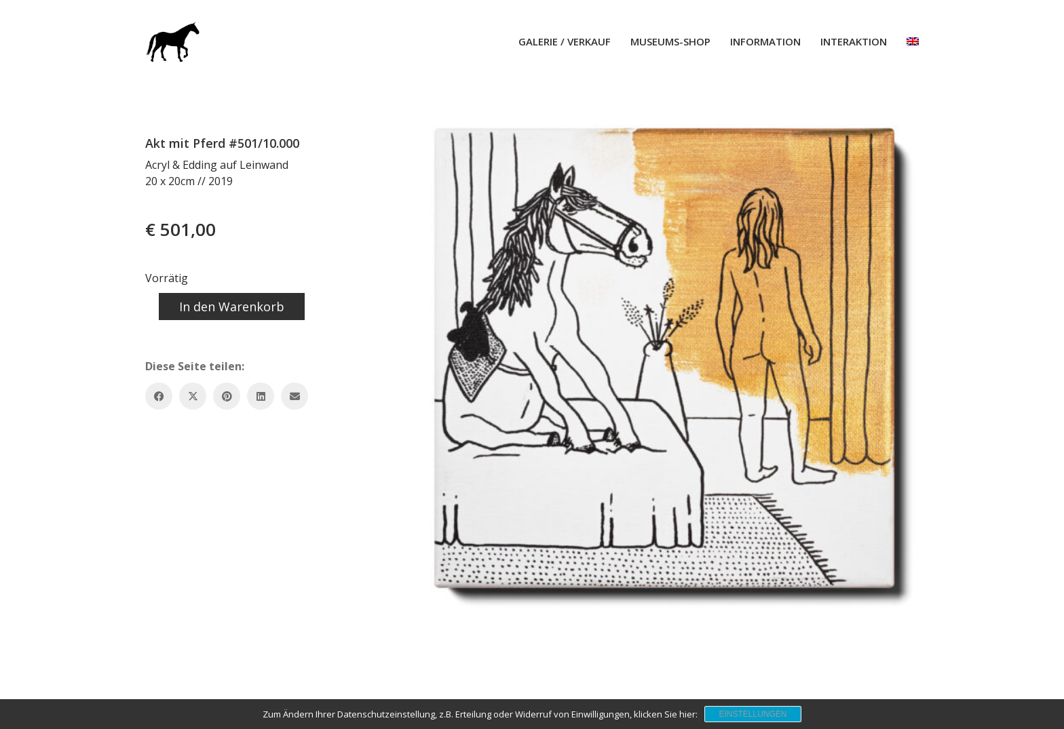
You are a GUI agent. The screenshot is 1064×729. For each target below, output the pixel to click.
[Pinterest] (226, 396)
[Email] (294, 396)
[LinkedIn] (260, 396)
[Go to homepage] (172, 41)
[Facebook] (158, 396)
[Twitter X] (192, 396)
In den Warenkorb (231, 306)
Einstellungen (752, 714)
